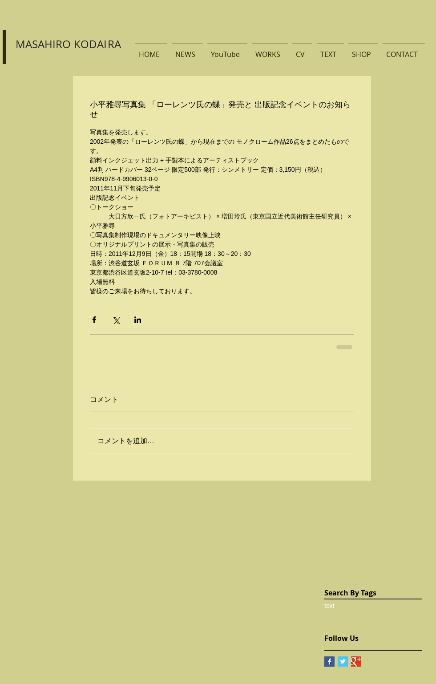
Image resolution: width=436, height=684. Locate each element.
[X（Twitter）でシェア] (116, 320)
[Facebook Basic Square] (329, 661)
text (329, 605)
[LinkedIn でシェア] (137, 320)
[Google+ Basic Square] (356, 661)
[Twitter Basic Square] (343, 661)
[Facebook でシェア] (94, 320)
